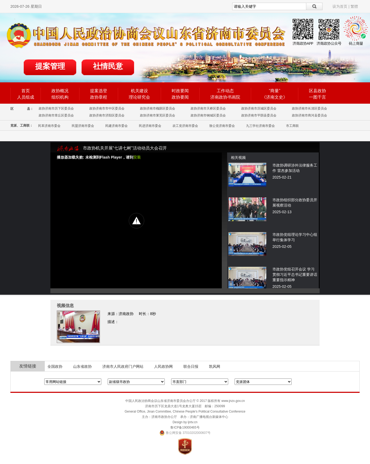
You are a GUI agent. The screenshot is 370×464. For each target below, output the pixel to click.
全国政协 (54, 366)
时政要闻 (180, 90)
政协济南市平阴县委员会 (258, 115)
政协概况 (60, 90)
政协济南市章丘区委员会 (56, 115)
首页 (25, 90)
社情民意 (108, 66)
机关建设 (139, 90)
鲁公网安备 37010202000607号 (185, 433)
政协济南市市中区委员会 (106, 108)
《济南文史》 (274, 97)
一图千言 (317, 97)
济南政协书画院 (225, 97)
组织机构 (60, 97)
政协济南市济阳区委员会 (106, 115)
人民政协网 (163, 366)
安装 (137, 157)
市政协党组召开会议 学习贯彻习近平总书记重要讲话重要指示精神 (294, 274)
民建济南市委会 (116, 126)
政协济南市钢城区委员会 (208, 115)
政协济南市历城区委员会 (258, 108)
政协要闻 (180, 97)
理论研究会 (139, 97)
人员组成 (25, 97)
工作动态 (225, 90)
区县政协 (317, 90)
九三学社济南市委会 (260, 126)
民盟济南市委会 (83, 126)
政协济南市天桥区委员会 (208, 108)
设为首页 (339, 6)
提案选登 (98, 90)
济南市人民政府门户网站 (122, 366)
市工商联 (292, 126)
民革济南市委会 (49, 126)
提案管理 (50, 66)
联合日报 (190, 366)
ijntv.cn (192, 422)
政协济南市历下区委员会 (56, 108)
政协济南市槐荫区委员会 (157, 108)
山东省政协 (82, 366)
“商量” (274, 90)
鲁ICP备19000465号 (184, 427)
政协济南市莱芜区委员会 (157, 115)
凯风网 (214, 366)
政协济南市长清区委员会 (309, 108)
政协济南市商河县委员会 (309, 115)
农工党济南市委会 (185, 126)
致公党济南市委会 (222, 126)
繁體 (354, 6)
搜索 (314, 6)
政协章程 (98, 97)
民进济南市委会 (150, 126)
